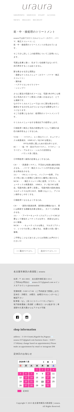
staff (41, 15)
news (17, 20)
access (51, 15)
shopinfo (19, 15)
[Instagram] (27, 317)
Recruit (37, 20)
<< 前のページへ (24, 251)
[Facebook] (18, 317)
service (31, 15)
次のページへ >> (49, 251)
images (26, 20)
